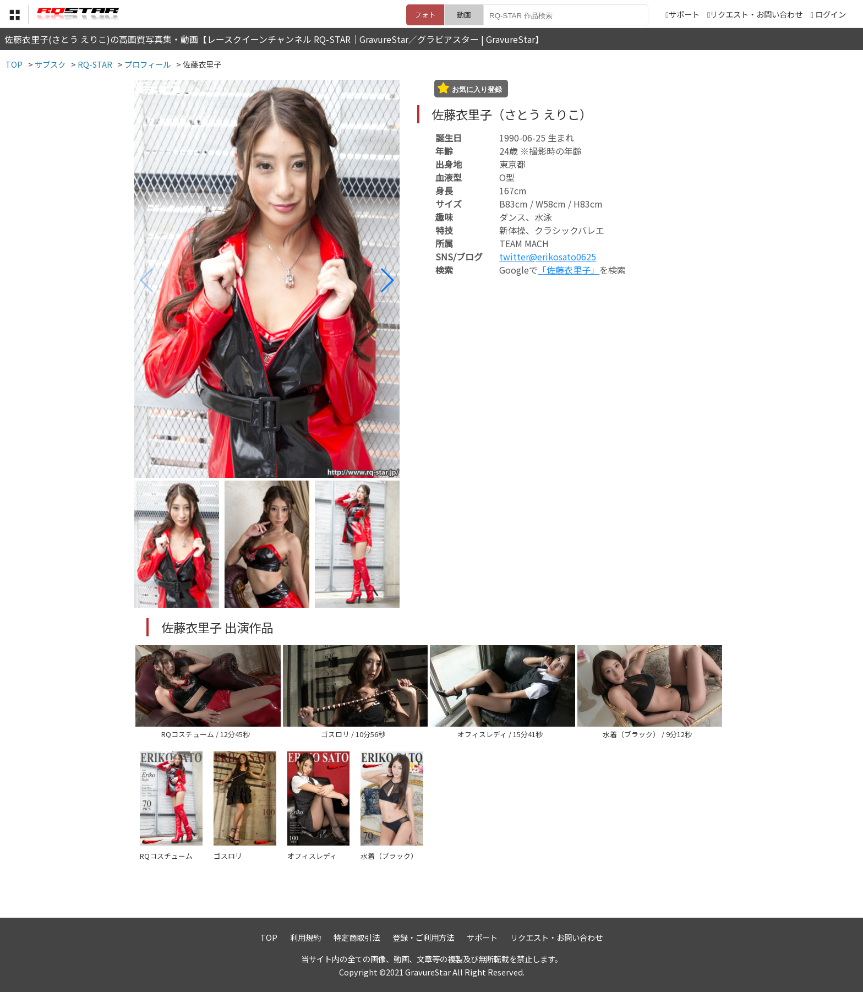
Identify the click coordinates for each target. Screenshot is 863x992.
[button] (386, 280)
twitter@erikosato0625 (547, 256)
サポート (682, 14)
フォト (425, 14)
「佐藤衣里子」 (568, 269)
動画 (464, 14)
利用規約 (305, 937)
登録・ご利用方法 (423, 937)
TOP (268, 937)
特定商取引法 (357, 937)
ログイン (830, 14)
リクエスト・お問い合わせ (754, 14)
